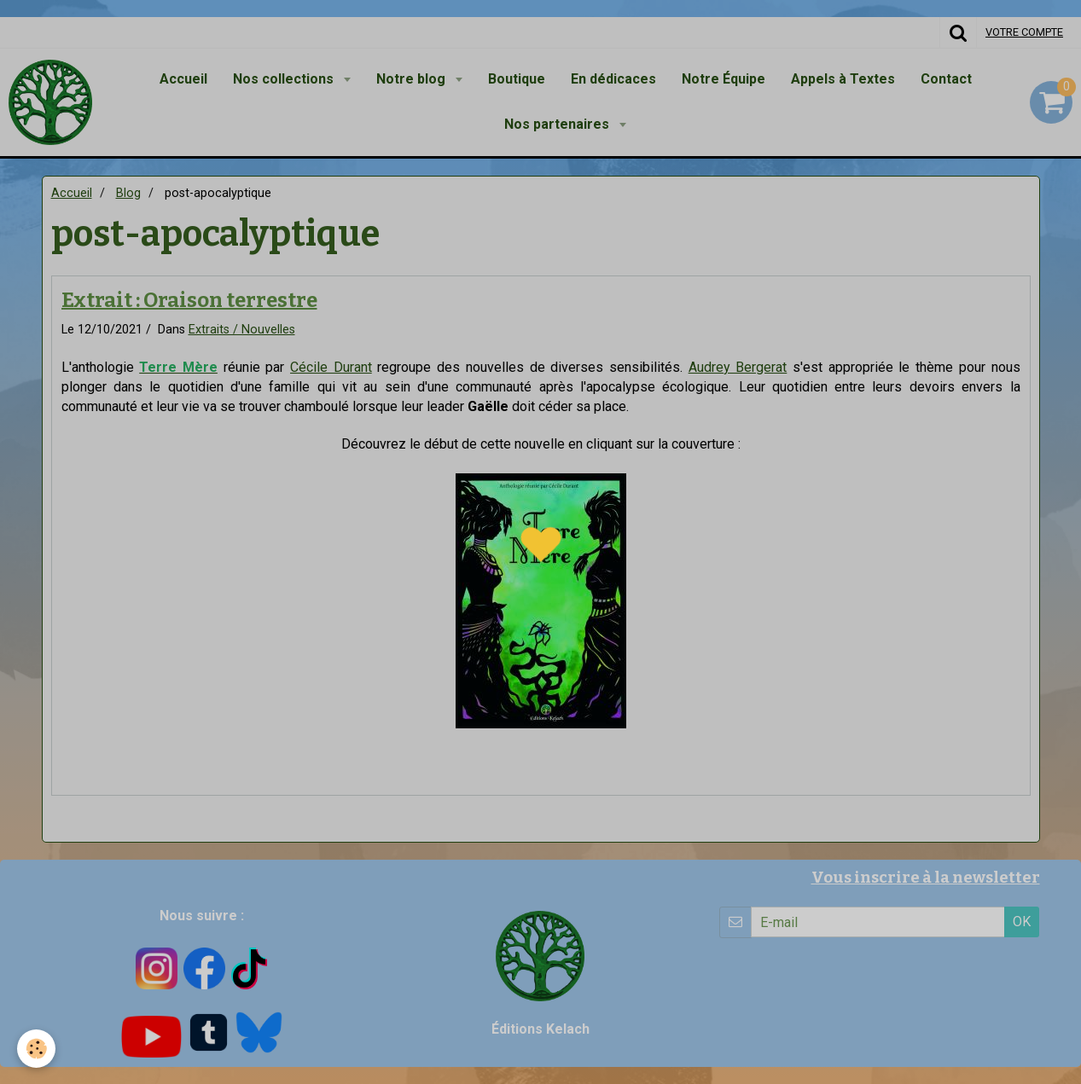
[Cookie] (36, 1048)
